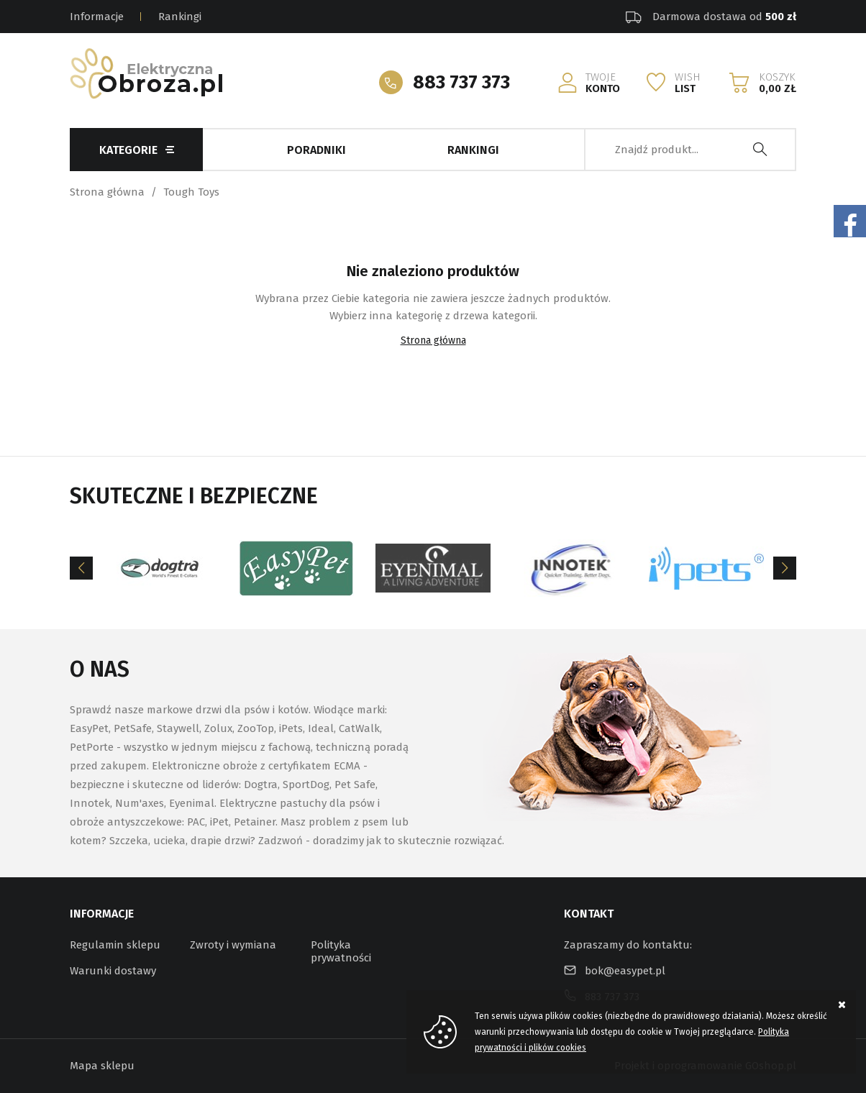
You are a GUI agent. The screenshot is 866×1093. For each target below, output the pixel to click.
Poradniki (316, 150)
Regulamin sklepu (115, 944)
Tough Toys (191, 192)
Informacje (97, 16)
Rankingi (179, 16)
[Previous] (81, 568)
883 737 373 (461, 82)
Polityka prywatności (341, 951)
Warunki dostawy (113, 970)
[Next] (784, 568)
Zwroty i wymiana (233, 944)
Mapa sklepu (102, 1065)
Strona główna (107, 192)
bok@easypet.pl (625, 970)
